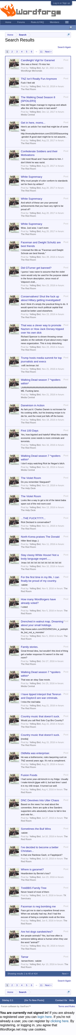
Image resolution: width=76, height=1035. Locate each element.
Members (54, 22)
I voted (24, 607)
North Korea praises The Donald (40, 536)
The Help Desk (28, 488)
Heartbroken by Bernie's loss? (35, 873)
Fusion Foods (29, 775)
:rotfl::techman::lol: (30, 365)
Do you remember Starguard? (35, 482)
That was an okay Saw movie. (35, 679)
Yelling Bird (35, 68)
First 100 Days (29, 430)
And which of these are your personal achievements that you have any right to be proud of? (42, 206)
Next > (48, 51)
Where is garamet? (32, 869)
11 (41, 51)
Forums (21, 22)
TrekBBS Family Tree (33, 887)
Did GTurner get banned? (36, 267)
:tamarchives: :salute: (31, 961)
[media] (24, 739)
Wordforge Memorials (31, 71)
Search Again (64, 47)
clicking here (59, 1021)
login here (44, 1017)
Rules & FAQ (37, 22)
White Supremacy (31, 176)
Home (8, 22)
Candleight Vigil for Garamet (38, 60)
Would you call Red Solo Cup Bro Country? (42, 720)
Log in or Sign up (61, 3)
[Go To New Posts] (34, 1000)
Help (71, 1000)
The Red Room (28, 89)
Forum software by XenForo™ (16, 1006)
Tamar (24, 956)
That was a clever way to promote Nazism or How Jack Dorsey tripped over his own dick (42, 329)
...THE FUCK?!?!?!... (33, 518)
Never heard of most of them (35, 892)
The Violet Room (31, 477)
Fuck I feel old (28, 83)
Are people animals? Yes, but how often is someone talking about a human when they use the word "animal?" (44, 939)
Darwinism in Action (32, 405)
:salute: (24, 585)
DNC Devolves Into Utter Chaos (40, 800)
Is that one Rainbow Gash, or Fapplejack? (41, 855)
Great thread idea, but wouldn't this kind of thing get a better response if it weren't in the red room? (44, 654)
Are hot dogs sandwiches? (36, 931)
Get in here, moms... (33, 122)
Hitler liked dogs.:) (30, 540)
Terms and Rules (66, 1006)
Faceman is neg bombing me (38, 906)
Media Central (28, 114)
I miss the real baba (30, 702)
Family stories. (29, 646)
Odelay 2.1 (7, 1000)
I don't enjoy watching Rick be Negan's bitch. (43, 463)
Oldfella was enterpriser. (35, 753)
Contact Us (61, 1000)
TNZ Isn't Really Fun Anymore (39, 78)
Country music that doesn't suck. (40, 716)
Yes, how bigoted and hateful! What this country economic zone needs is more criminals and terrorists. (44, 437)
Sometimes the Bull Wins (36, 828)
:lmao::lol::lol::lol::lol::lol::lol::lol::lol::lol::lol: (41, 562)
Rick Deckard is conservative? (36, 522)
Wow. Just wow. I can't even (34, 228)
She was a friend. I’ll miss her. (35, 64)
